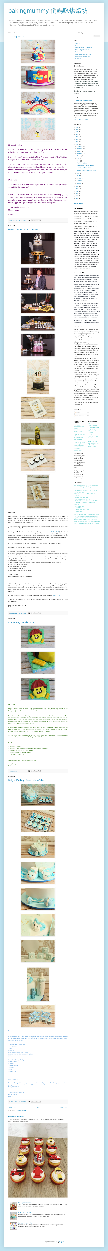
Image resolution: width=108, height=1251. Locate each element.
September (80, 153)
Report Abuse (78, 203)
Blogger (61, 1242)
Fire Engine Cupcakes (16, 1116)
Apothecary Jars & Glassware (83, 47)
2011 (77, 196)
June (78, 161)
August (79, 156)
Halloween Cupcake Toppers (26, 1223)
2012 (77, 193)
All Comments (79, 415)
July (78, 158)
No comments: (22, 220)
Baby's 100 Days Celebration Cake (26, 780)
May (78, 173)
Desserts (77, 45)
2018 (77, 139)
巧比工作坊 (55, 532)
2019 (77, 137)
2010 (77, 198)
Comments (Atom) (21, 1110)
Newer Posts (12, 1107)
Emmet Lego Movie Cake (21, 622)
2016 (77, 144)
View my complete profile (81, 119)
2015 (77, 186)
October (79, 151)
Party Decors (78, 52)
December (80, 146)
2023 (77, 127)
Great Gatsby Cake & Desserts (24, 229)
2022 (77, 129)
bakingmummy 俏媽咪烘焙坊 (48, 10)
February (79, 180)
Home (38, 1107)
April (78, 176)
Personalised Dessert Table (82, 56)
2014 (77, 188)
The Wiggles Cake (17, 36)
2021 (77, 132)
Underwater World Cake (25, 1213)
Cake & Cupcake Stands (82, 50)
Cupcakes (78, 58)
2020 (77, 134)
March (79, 178)
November (80, 148)
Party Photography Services (83, 54)
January (79, 183)
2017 (77, 141)
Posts (77, 412)
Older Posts (63, 1107)
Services (77, 43)
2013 (77, 191)
